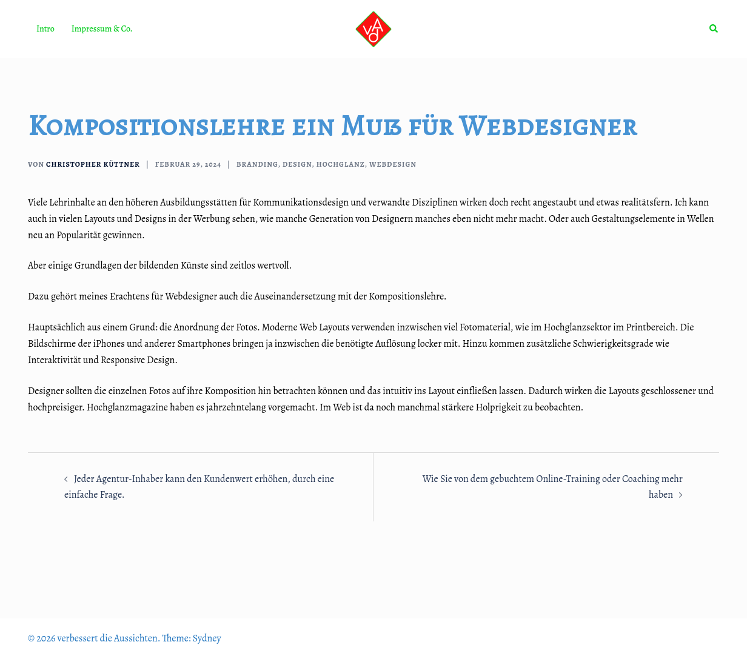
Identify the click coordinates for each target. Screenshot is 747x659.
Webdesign (393, 164)
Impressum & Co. (102, 29)
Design (297, 164)
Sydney (207, 638)
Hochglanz (341, 164)
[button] (714, 29)
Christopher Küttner (93, 164)
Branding (257, 164)
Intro (45, 29)
